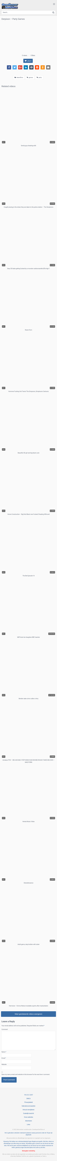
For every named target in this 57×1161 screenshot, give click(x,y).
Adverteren (28, 1121)
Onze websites (28, 1117)
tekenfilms (19, 77)
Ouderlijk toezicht (28, 1113)
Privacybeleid (28, 1102)
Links (28, 1124)
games (30, 77)
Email (3, 1058)
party (39, 77)
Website (4, 1064)
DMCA (28, 1098)
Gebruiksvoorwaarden (28, 1106)
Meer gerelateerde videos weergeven (28, 1014)
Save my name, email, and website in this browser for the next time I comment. (25, 1074)
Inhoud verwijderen (28, 1110)
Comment (4, 1029)
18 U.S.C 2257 (28, 1095)
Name (3, 1052)
